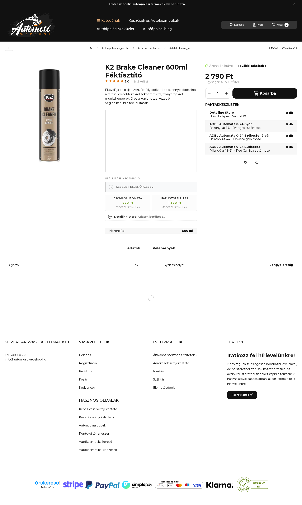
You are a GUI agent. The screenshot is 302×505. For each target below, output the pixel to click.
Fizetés (158, 371)
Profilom (85, 371)
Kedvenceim (88, 388)
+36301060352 (15, 355)
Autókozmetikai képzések (98, 450)
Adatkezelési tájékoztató (171, 363)
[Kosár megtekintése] (280, 25)
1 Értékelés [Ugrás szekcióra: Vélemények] (139, 81)
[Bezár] (293, 4)
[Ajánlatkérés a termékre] (256, 162)
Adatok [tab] (133, 248)
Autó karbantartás (149, 48)
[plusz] (226, 93)
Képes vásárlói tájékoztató (98, 409)
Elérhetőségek (164, 388)
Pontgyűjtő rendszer (94, 433)
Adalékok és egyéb (180, 48)
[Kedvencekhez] (245, 162)
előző (273, 48)
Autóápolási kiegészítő (115, 48)
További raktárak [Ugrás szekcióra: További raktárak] (252, 66)
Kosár (83, 379)
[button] (108, 20)
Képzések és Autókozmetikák (154, 21)
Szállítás (159, 379)
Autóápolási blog (157, 29)
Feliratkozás (242, 394)
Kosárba (265, 93)
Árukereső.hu (47, 487)
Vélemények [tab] (164, 248)
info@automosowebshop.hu (25, 359)
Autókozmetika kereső (95, 442)
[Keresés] (237, 25)
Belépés (85, 355)
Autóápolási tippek (92, 425)
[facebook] (9, 48)
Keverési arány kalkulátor (97, 417)
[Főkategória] (91, 48)
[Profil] (258, 25)
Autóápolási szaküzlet (116, 29)
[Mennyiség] (218, 93)
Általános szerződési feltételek (175, 355)
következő (289, 48)
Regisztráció (88, 363)
